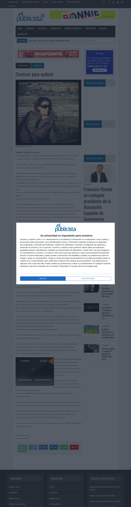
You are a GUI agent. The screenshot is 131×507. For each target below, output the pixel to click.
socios (43, 240)
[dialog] (65, 253)
